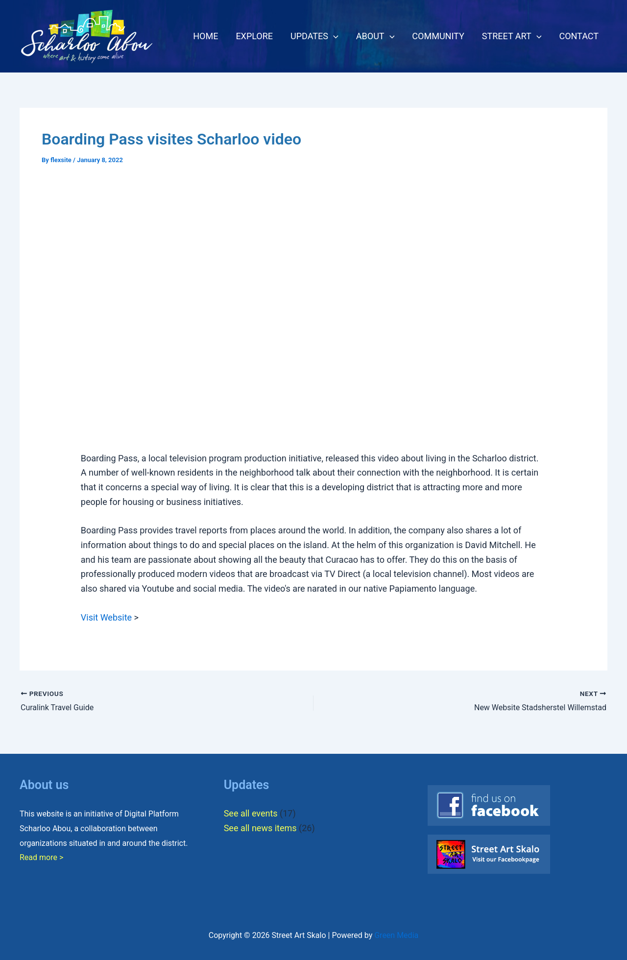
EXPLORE (254, 36)
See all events (251, 813)
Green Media (396, 935)
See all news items (260, 828)
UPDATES (314, 36)
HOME (205, 36)
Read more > (41, 857)
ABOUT (375, 36)
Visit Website (106, 617)
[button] (333, 36)
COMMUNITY (438, 36)
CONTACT (579, 36)
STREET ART (512, 36)
